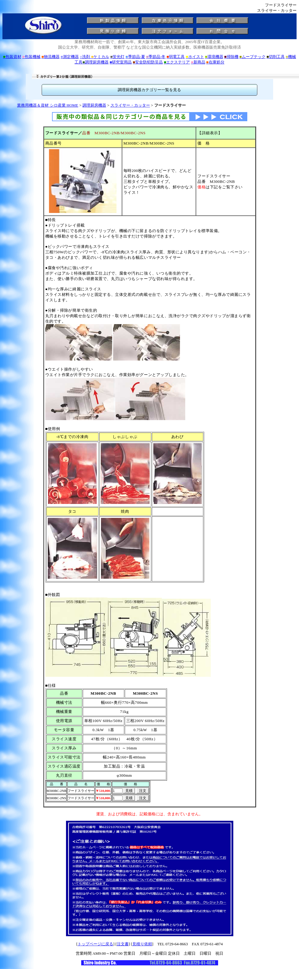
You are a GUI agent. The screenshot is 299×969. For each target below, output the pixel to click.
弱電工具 (176, 56)
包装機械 (31, 56)
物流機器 (50, 56)
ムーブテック (252, 56)
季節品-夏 (135, 56)
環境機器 (214, 56)
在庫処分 (215, 62)
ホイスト (195, 56)
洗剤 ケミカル (94, 56)
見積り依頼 (142, 944)
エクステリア (177, 62)
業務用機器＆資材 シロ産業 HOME (47, 105)
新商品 (198, 62)
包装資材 (12, 56)
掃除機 (231, 56)
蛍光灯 (117, 56)
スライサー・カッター (130, 105)
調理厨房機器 (95, 62)
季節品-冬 (155, 56)
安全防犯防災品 (148, 62)
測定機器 (70, 56)
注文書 (123, 944)
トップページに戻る (95, 944)
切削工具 (275, 56)
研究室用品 (121, 62)
